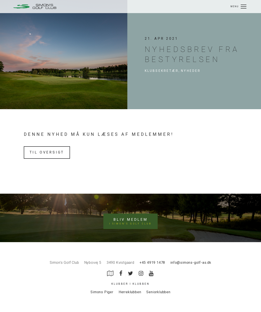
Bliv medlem (130, 221)
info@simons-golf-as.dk (190, 262)
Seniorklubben (158, 292)
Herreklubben (130, 292)
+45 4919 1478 (152, 262)
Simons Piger (101, 292)
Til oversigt (47, 152)
